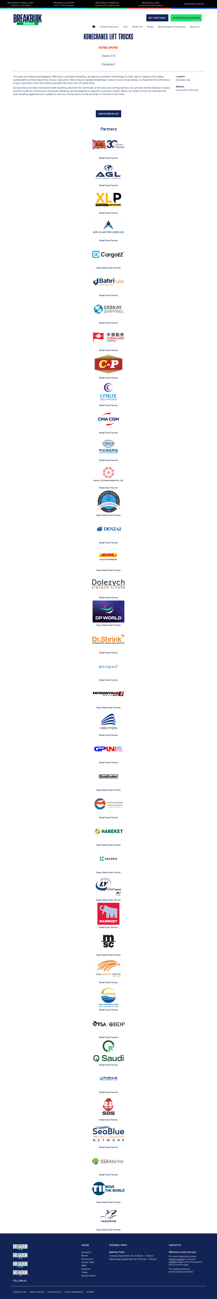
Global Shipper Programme (171, 26)
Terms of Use (19, 1292)
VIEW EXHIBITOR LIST (108, 113)
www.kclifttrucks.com (187, 89)
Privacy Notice (37, 1292)
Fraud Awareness (74, 1292)
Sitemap (90, 1292)
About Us (194, 26)
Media (150, 26)
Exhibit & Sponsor (109, 26)
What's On (137, 26)
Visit (125, 26)
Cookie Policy (54, 1292)
